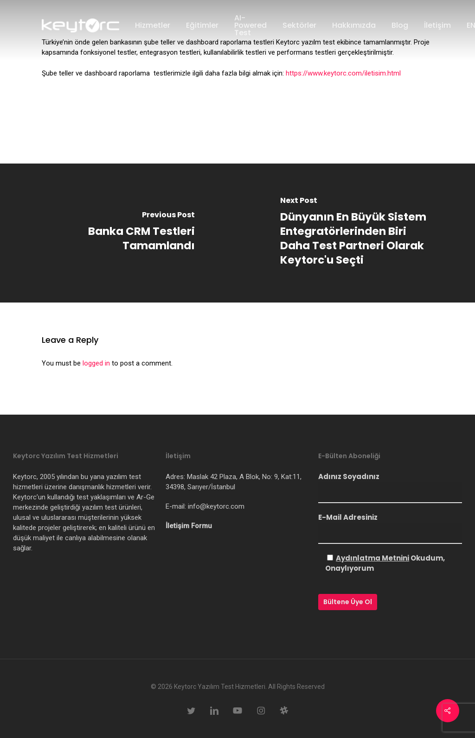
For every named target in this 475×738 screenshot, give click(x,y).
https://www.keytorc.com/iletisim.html (343, 73)
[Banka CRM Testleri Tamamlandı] (119, 233)
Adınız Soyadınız (390, 487)
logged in (96, 363)
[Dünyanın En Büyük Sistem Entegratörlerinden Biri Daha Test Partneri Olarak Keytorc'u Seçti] (356, 233)
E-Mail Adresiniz (390, 528)
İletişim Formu (189, 526)
